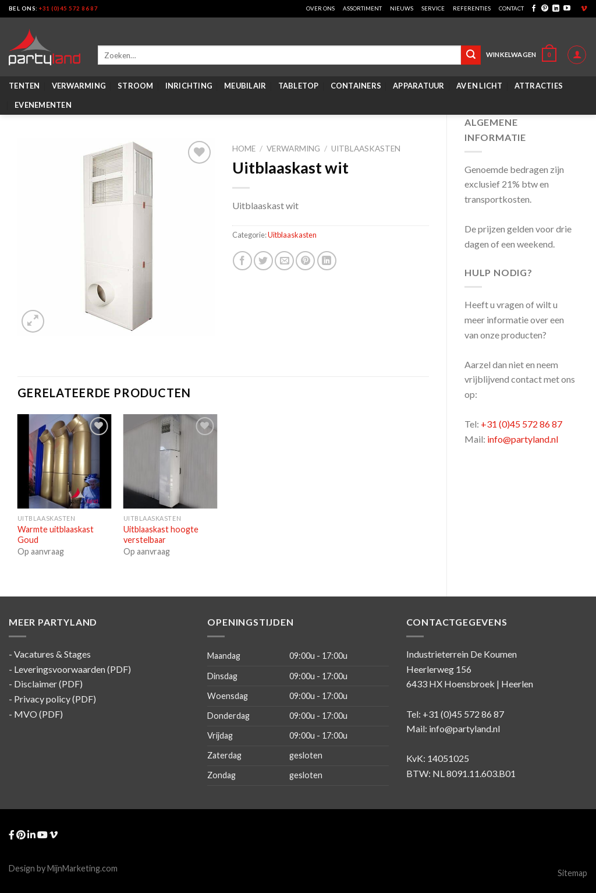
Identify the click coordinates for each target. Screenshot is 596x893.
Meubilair (245, 85)
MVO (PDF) (38, 713)
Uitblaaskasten (365, 148)
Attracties (539, 85)
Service (433, 8)
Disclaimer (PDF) (48, 683)
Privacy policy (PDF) (55, 698)
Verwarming (79, 85)
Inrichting (189, 85)
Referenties (472, 8)
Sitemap (572, 873)
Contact (511, 8)
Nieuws (401, 8)
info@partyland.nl (522, 438)
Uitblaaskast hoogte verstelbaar (160, 534)
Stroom (136, 85)
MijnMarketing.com (82, 868)
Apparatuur (419, 85)
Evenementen (43, 105)
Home (244, 148)
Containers (356, 85)
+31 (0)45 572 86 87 (68, 8)
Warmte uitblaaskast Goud (55, 534)
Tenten (24, 85)
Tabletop (298, 85)
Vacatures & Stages (52, 653)
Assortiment (362, 8)
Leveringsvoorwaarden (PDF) (72, 669)
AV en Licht (479, 85)
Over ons (320, 8)
